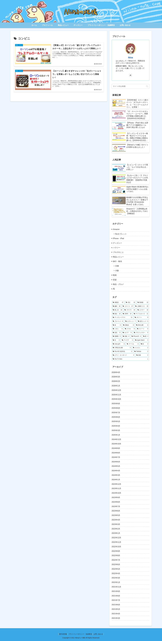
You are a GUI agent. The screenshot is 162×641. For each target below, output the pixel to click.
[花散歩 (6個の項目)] (128, 325)
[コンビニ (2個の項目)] (140, 347)
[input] (130, 86)
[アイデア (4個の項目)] (127, 340)
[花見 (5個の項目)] (116, 332)
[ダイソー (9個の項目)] (141, 317)
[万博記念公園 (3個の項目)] (122, 347)
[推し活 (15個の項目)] (117, 310)
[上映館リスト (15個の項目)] (141, 306)
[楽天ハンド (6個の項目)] (143, 321)
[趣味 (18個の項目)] (116, 306)
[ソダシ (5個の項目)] (118, 329)
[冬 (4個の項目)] (116, 340)
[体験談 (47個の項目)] (118, 302)
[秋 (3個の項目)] (144, 344)
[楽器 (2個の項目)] (142, 355)
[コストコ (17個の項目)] (128, 306)
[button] (147, 86)
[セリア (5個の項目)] (127, 332)
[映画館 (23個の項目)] (143, 302)
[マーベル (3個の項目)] (132, 344)
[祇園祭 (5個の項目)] (116, 336)
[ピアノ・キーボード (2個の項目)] (123, 355)
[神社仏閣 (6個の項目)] (142, 325)
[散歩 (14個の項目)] (116, 314)
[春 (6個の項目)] (117, 325)
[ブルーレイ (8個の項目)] (118, 321)
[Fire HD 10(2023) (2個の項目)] (122, 351)
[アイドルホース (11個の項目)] (141, 314)
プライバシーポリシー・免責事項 (80, 634)
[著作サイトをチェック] (130, 75)
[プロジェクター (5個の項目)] (141, 332)
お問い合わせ (99, 634)
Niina (130, 57)
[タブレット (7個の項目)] (130, 321)
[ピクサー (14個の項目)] (143, 310)
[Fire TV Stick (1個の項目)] (130, 359)
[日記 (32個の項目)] (130, 302)
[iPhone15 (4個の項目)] (136, 336)
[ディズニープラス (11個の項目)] (122, 317)
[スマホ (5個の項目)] (130, 329)
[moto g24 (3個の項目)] (118, 344)
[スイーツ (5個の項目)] (142, 329)
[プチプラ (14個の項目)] (130, 310)
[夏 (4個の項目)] (145, 336)
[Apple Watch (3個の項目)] (141, 340)
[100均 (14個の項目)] (127, 314)
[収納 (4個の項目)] (126, 336)
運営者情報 (62, 634)
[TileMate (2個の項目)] (141, 351)
